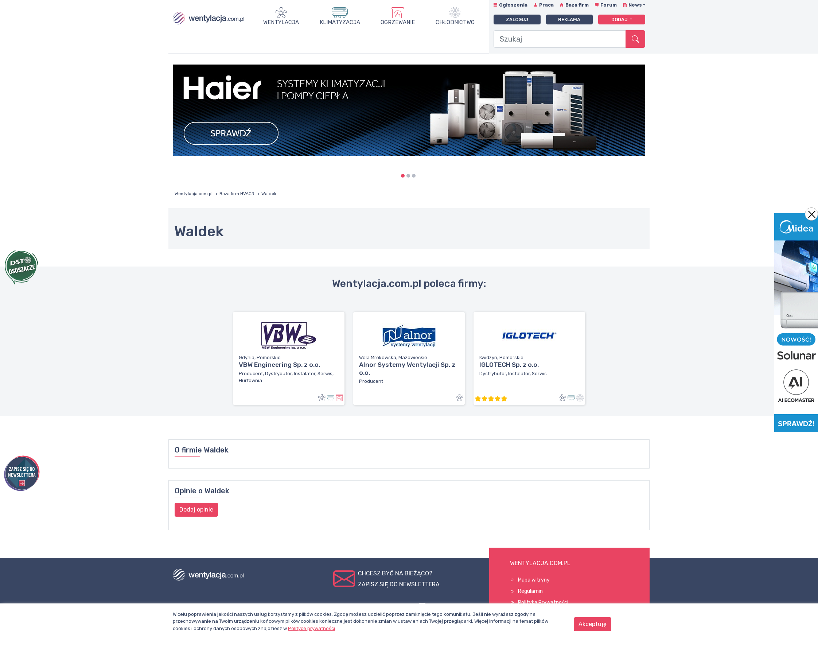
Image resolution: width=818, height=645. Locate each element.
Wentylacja (281, 22)
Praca (546, 5)
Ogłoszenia (513, 5)
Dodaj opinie (196, 509)
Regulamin (530, 591)
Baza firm (577, 5)
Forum (608, 5)
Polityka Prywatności (543, 602)
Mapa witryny (534, 580)
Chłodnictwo (455, 22)
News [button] (635, 5)
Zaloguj (517, 19)
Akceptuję (593, 624)
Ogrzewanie (398, 22)
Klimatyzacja (340, 22)
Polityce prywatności (311, 628)
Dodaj (620, 19)
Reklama (569, 19)
